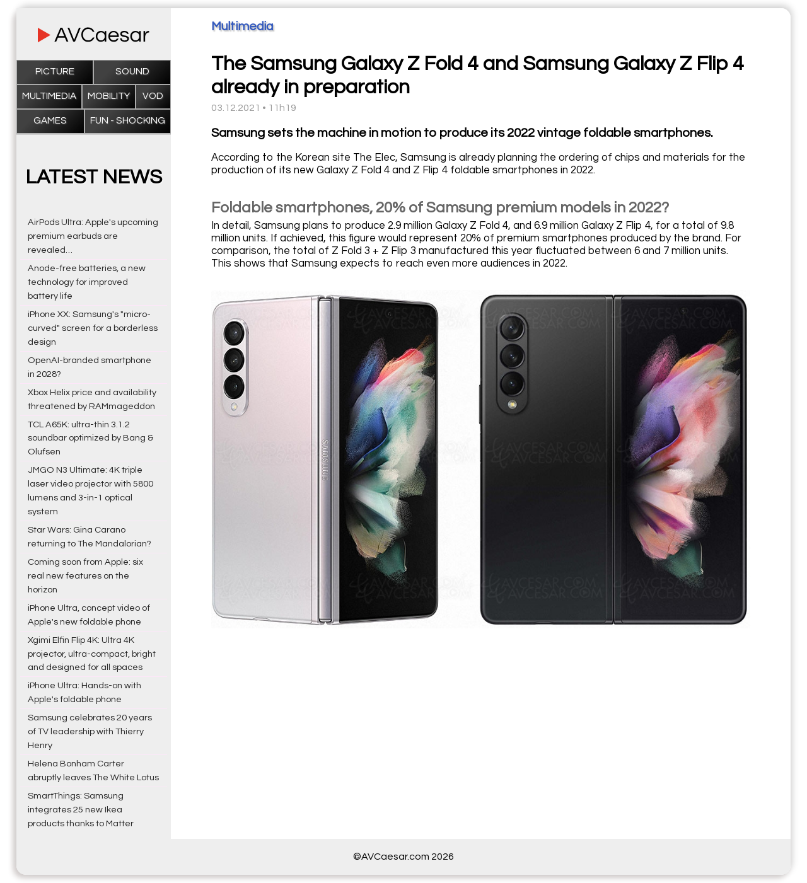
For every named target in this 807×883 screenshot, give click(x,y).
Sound (132, 71)
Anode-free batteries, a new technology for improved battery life (87, 282)
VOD (152, 96)
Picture (54, 71)
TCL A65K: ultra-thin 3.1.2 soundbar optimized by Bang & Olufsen (90, 438)
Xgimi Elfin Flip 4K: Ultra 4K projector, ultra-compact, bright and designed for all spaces (92, 653)
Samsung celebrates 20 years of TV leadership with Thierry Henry (90, 731)
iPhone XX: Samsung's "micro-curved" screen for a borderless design (93, 328)
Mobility (109, 96)
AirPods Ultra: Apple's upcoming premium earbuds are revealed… (93, 236)
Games (50, 120)
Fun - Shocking (127, 120)
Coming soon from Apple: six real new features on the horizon (85, 575)
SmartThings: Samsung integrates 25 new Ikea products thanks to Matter (81, 809)
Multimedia (49, 96)
